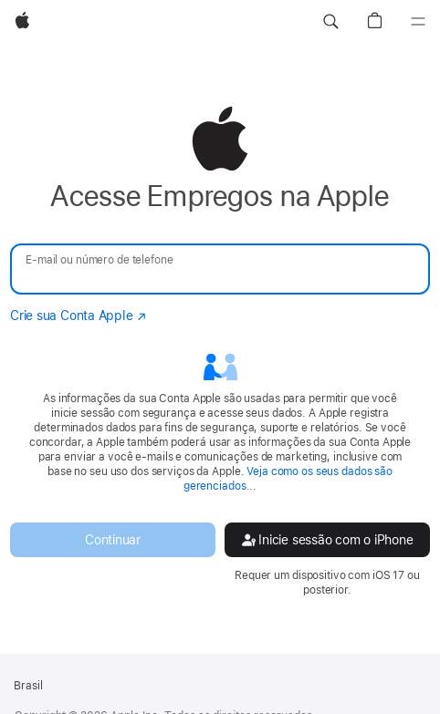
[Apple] (22, 22)
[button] (330, 22)
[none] (220, 351)
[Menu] (418, 22)
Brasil (28, 685)
